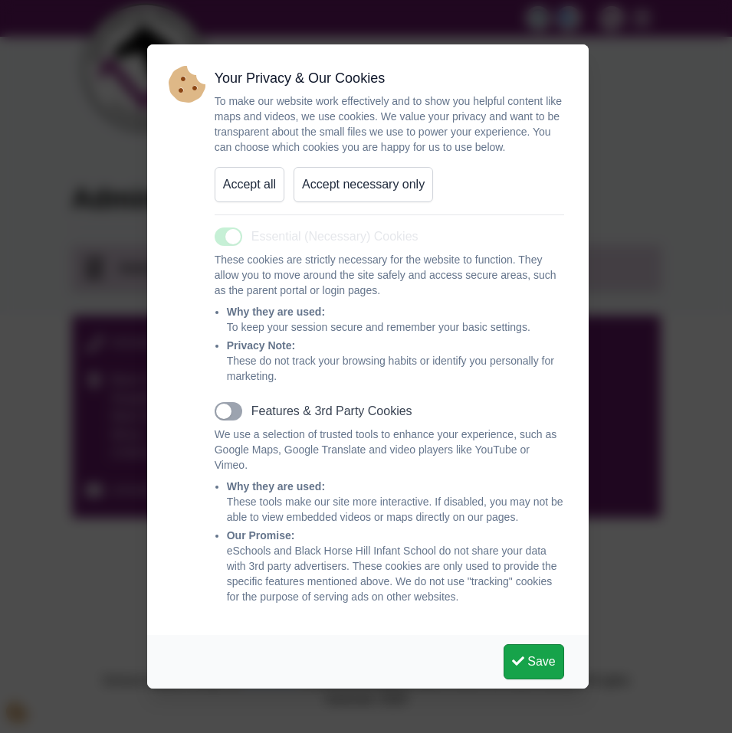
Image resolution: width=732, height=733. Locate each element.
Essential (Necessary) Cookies (335, 236)
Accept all (249, 184)
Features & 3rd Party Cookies (331, 410)
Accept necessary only (363, 184)
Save (534, 661)
